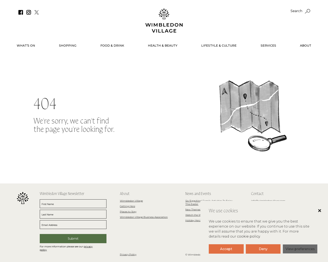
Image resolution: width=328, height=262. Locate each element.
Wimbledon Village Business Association (144, 217)
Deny (263, 249)
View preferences (300, 249)
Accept (226, 249)
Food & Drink (112, 45)
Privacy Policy (128, 254)
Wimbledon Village (131, 200)
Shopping (67, 45)
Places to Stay (128, 211)
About (305, 45)
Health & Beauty (162, 45)
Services (268, 45)
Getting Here (127, 206)
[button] (315, 217)
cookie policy (248, 236)
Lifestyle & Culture (219, 45)
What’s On (26, 45)
